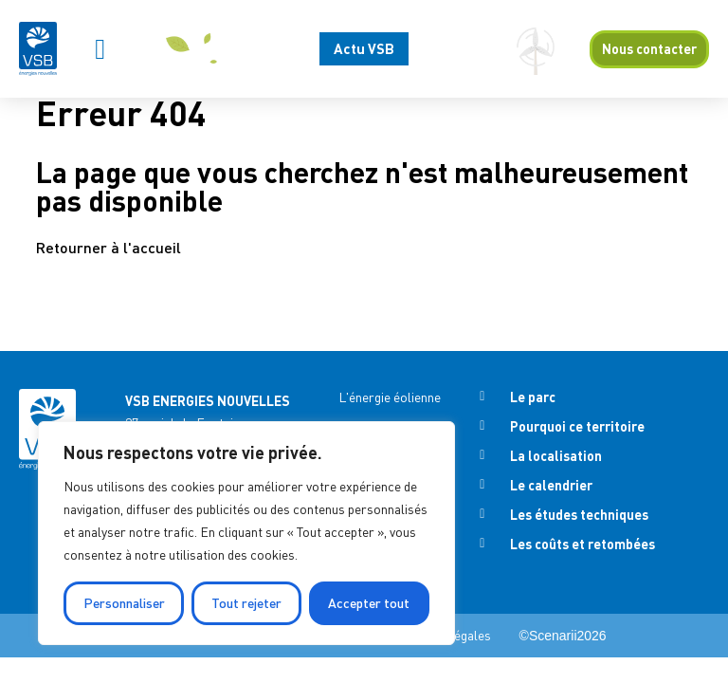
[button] (100, 49)
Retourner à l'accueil (108, 247)
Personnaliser (124, 603)
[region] (246, 533)
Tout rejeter (246, 603)
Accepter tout (369, 603)
